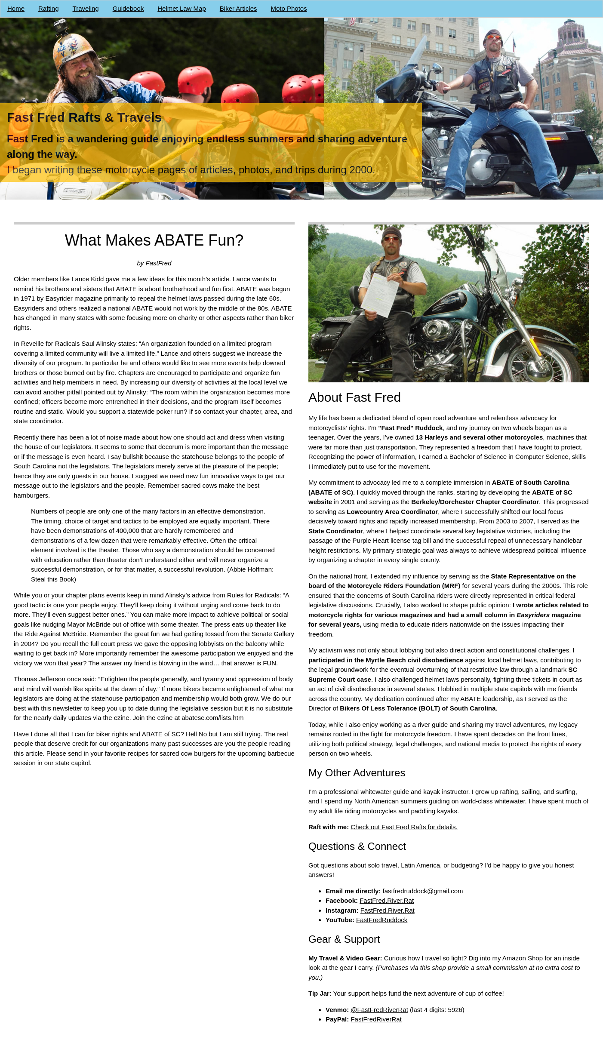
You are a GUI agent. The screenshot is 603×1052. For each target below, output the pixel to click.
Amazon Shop (522, 957)
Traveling (86, 8)
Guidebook (128, 8)
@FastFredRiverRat (379, 1009)
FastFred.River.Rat (387, 900)
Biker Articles (238, 8)
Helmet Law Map (181, 8)
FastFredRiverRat (376, 1019)
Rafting (48, 8)
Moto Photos (289, 8)
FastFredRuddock (381, 919)
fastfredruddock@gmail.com (423, 890)
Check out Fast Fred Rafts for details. (404, 827)
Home (16, 8)
